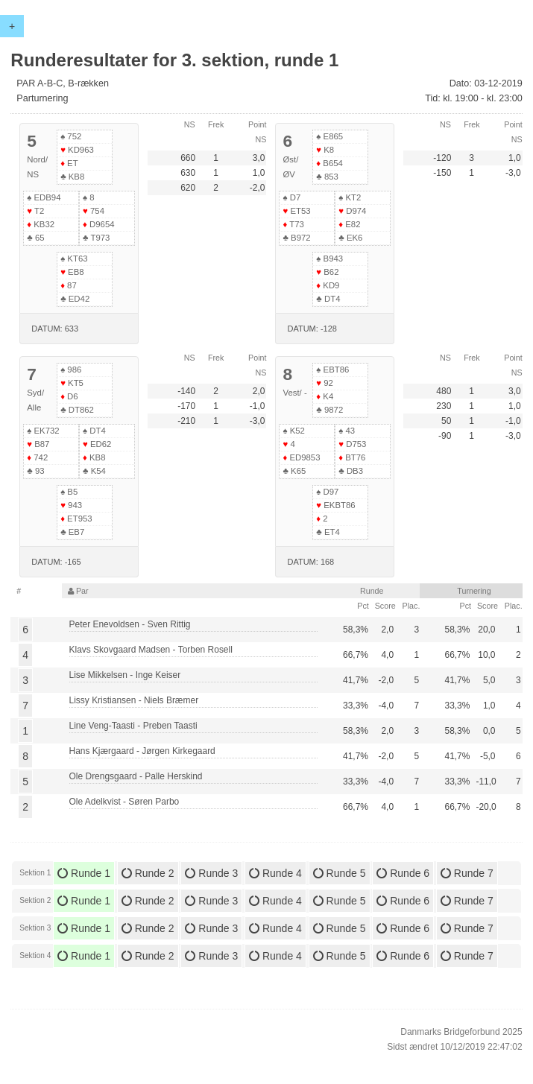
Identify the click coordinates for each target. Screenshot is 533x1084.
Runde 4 (275, 873)
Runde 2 (148, 873)
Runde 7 (467, 873)
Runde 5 (339, 873)
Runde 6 (402, 873)
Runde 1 (83, 873)
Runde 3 (211, 873)
